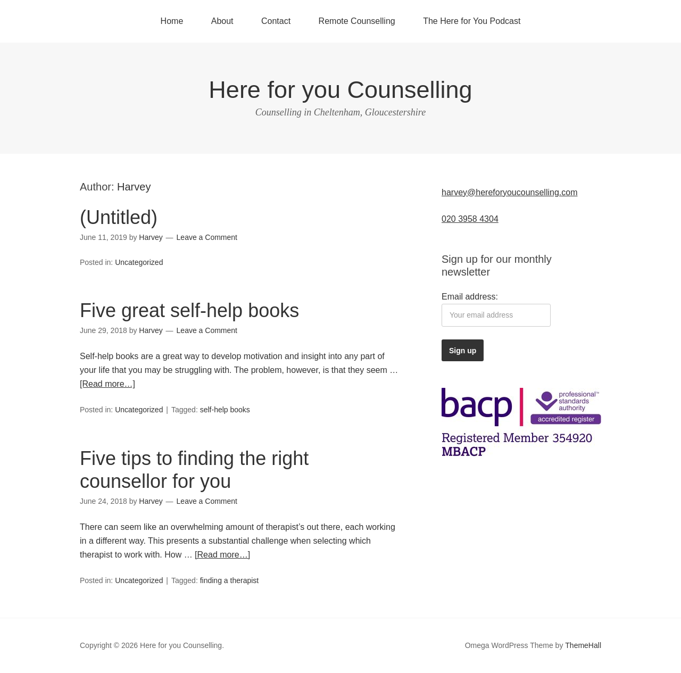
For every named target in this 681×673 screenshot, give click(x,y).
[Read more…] (107, 383)
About (222, 21)
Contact (275, 21)
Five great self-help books (189, 310)
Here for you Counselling (340, 89)
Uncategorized (139, 262)
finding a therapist (229, 580)
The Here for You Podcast (471, 21)
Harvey (134, 187)
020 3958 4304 (470, 218)
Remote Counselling (357, 21)
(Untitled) (118, 217)
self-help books (225, 409)
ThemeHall (583, 645)
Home (172, 21)
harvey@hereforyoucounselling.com (509, 192)
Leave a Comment (207, 237)
